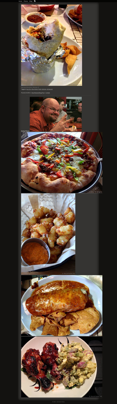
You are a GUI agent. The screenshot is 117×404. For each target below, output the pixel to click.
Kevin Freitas (62, 402)
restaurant (50, 89)
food (39, 89)
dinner (36, 89)
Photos (26, 1)
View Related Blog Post (38, 93)
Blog (30, 1)
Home (20, 1)
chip (32, 89)
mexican (44, 89)
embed (48, 93)
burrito (29, 89)
